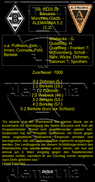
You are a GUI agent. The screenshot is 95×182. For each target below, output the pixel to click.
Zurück (47, 171)
